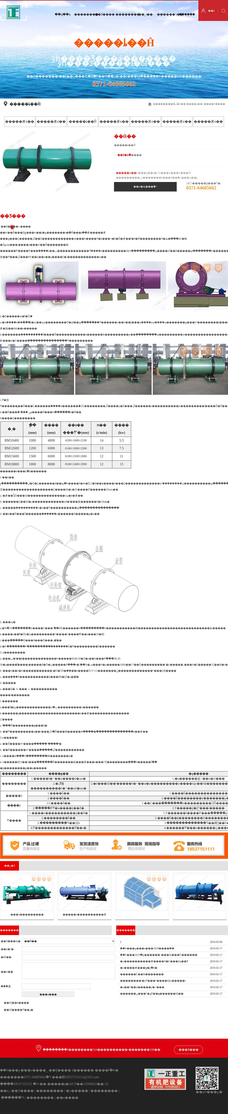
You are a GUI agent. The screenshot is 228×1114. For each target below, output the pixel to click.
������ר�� (166, 14)
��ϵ (211, 10)
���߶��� (189, 1049)
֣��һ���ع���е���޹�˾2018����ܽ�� (147, 948)
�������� (125, 14)
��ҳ (194, 104)
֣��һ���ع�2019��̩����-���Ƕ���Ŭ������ (158, 954)
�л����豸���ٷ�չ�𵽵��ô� (138, 967)
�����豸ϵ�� (19, 121)
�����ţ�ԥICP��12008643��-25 (77, 1084)
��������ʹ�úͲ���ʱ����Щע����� (153, 980)
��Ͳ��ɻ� (25, 1009)
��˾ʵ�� (145, 14)
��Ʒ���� (104, 14)
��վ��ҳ (62, 14)
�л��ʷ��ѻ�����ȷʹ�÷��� (142, 987)
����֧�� (187, 14)
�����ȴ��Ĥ (83, 121)
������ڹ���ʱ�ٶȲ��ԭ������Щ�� (152, 993)
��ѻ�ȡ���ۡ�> (145, 186)
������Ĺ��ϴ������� (142, 974)
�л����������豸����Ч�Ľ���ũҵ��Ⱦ (154, 961)
